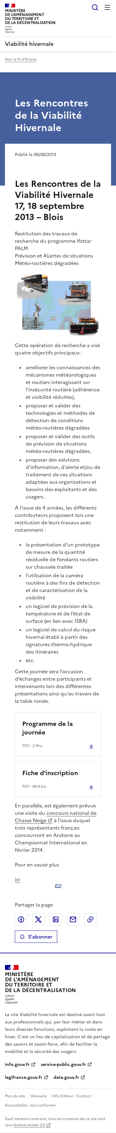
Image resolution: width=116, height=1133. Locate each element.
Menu (107, 7)
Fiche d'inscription (50, 773)
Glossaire (38, 1096)
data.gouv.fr (66, 1077)
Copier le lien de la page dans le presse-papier (90, 919)
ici (58, 885)
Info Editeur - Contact (71, 1096)
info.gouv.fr (17, 1064)
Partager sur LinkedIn (55, 919)
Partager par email (73, 919)
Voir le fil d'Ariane (21, 59)
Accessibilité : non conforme (30, 1105)
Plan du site (15, 1096)
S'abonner (36, 936)
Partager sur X (38, 919)
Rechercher (95, 7)
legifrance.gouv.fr (23, 1077)
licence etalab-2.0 (29, 1125)
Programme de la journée (47, 728)
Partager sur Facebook (21, 919)
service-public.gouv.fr (63, 1064)
